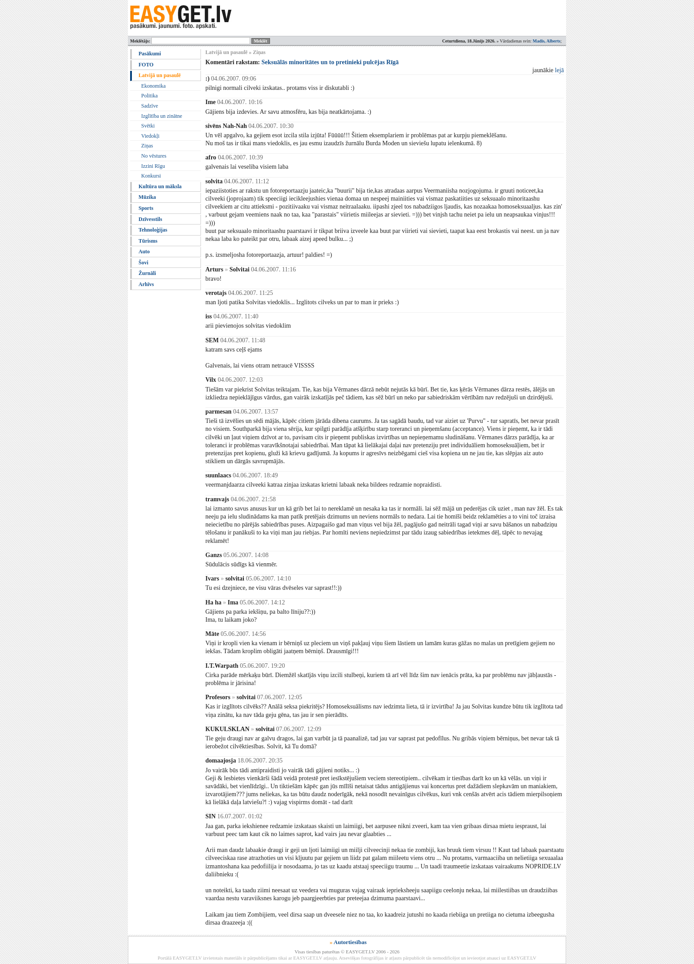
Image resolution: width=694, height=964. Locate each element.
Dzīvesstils (150, 219)
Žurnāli (147, 273)
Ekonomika (153, 86)
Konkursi (151, 176)
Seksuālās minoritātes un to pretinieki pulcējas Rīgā (330, 62)
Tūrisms (148, 241)
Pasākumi (150, 53)
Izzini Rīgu (153, 166)
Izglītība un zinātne (161, 116)
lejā (559, 70)
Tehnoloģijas (153, 230)
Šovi (143, 262)
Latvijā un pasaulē (160, 75)
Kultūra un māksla (160, 186)
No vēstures (153, 156)
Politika (149, 96)
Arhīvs (146, 284)
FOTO (146, 65)
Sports (146, 208)
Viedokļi (150, 136)
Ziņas (147, 146)
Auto (144, 251)
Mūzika (147, 197)
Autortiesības (350, 942)
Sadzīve (149, 106)
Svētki (148, 126)
